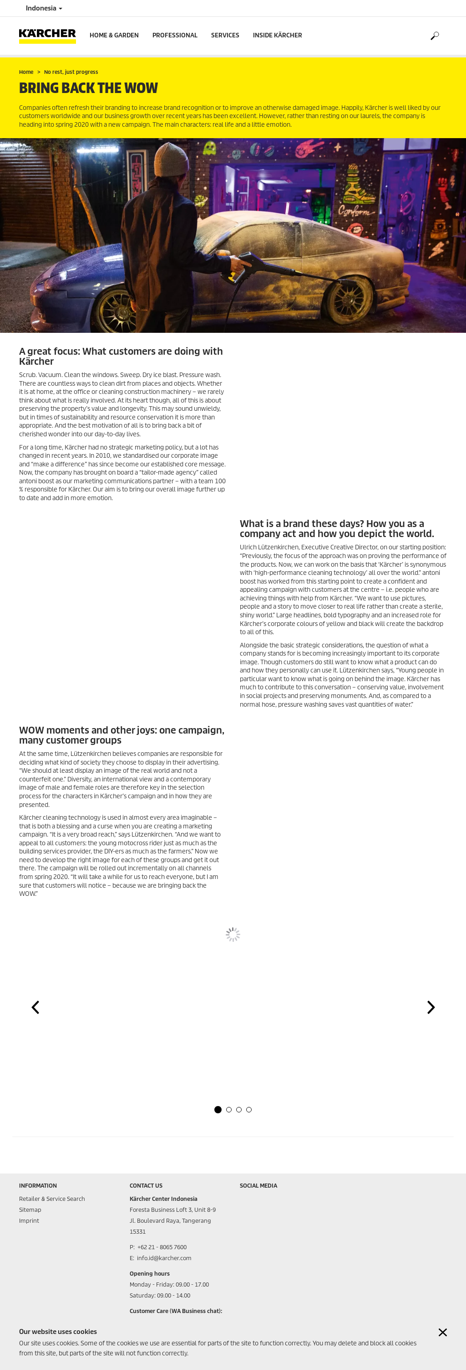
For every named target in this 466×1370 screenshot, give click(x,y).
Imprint (29, 1220)
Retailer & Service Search (52, 1198)
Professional (175, 35)
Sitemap (30, 1209)
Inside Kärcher (277, 35)
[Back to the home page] (51, 36)
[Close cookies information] (443, 1332)
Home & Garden (114, 35)
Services (225, 35)
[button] (218, 1109)
